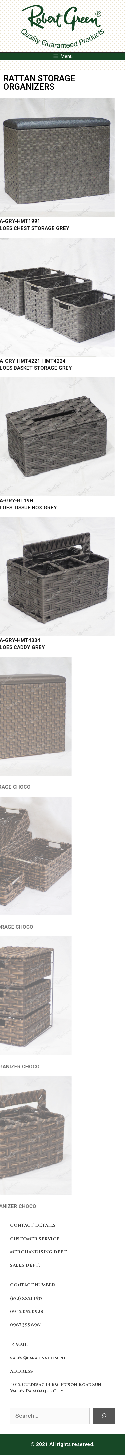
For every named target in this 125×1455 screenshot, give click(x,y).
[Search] (104, 1416)
